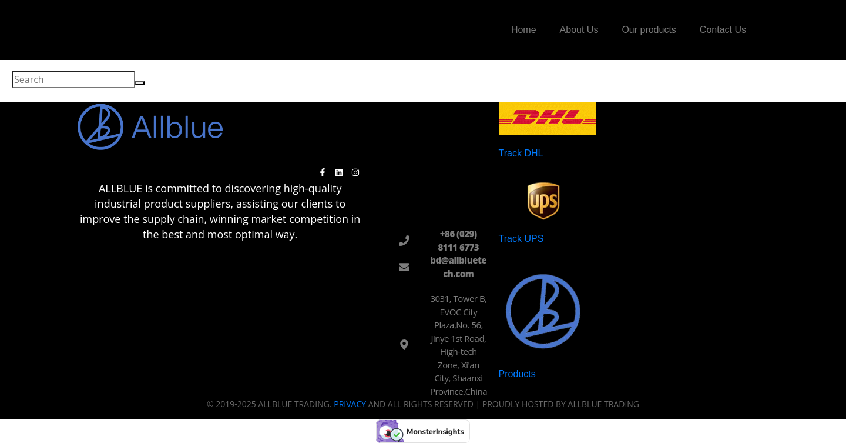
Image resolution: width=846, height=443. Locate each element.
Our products (649, 30)
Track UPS (521, 239)
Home (523, 30)
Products (517, 374)
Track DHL (521, 153)
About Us (579, 30)
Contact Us (723, 30)
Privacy (350, 403)
